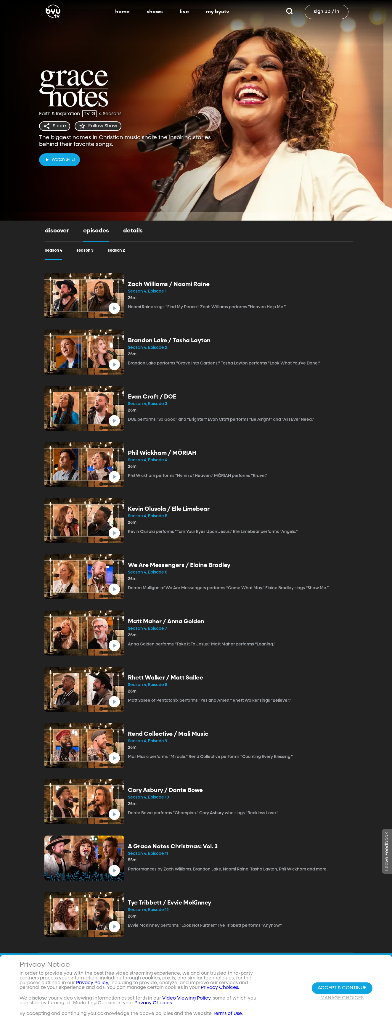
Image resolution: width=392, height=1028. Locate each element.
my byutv (217, 12)
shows (155, 12)
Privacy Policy (92, 983)
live (184, 12)
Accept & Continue (342, 988)
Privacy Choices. (220, 987)
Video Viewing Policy (186, 998)
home (122, 12)
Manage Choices (342, 998)
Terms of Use (227, 1013)
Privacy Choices (153, 1003)
